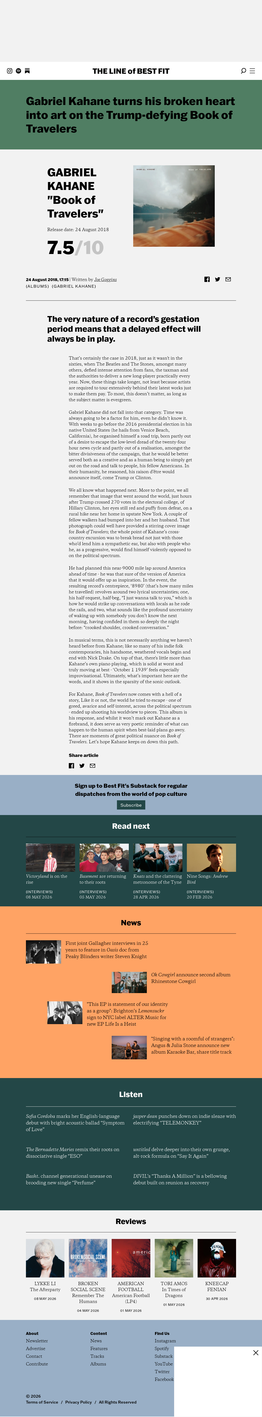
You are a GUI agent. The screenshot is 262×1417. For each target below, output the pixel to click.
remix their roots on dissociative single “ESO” (72, 1153)
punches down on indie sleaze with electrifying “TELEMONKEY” (184, 1119)
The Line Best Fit (131, 71)
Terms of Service (42, 1402)
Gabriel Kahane (71, 179)
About (32, 1333)
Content (98, 1333)
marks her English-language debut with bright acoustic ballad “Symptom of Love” (75, 1123)
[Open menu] (252, 70)
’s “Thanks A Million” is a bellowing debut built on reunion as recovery (180, 1179)
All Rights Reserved (117, 1402)
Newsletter (37, 1341)
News (96, 1341)
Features (99, 1349)
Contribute (37, 1364)
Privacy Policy (78, 1402)
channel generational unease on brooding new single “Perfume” (69, 1179)
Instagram (165, 1341)
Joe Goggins (105, 280)
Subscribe (131, 805)
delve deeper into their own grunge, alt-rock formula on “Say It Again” (181, 1153)
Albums (37, 286)
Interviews (39, 892)
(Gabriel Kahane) (74, 286)
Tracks (97, 1357)
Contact (34, 1357)
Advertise (35, 1349)
